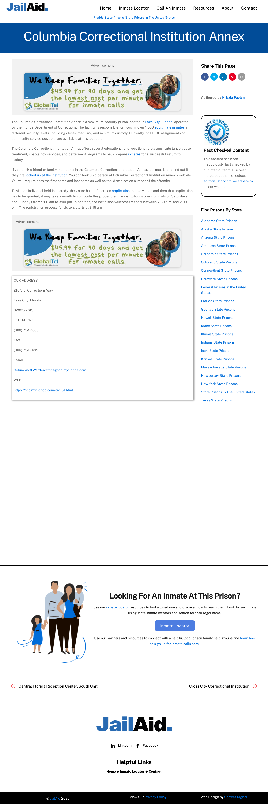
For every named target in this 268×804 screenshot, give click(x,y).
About (228, 8)
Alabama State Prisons (219, 220)
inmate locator (117, 606)
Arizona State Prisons (218, 237)
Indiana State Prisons (217, 342)
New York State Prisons (219, 383)
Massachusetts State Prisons (223, 366)
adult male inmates (170, 127)
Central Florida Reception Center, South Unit (58, 684)
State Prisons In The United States (150, 17)
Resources (203, 8)
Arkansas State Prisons (219, 245)
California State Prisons (219, 253)
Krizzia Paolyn (233, 97)
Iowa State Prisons (215, 350)
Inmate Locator (134, 8)
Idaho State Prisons (216, 325)
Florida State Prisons (109, 17)
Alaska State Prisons (217, 228)
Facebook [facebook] (145, 744)
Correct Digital (236, 796)
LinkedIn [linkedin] (120, 744)
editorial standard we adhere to (228, 180)
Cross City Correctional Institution (219, 684)
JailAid (55, 796)
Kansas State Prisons (217, 358)
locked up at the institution (46, 175)
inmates (134, 154)
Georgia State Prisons (218, 309)
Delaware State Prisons (219, 278)
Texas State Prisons (216, 400)
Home (105, 8)
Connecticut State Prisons (221, 270)
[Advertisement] (102, 530)
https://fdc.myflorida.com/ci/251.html (43, 390)
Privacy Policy (155, 796)
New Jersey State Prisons (221, 375)
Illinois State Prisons (217, 333)
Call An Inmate (171, 8)
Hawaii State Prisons (217, 317)
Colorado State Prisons (219, 262)
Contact (249, 8)
